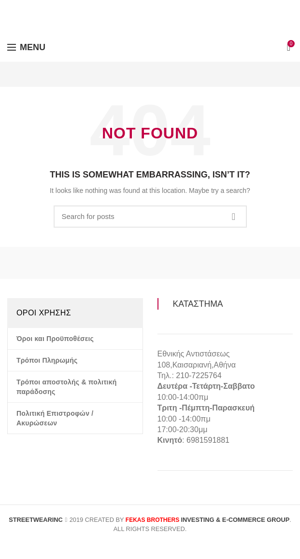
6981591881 (207, 440)
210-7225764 (198, 375)
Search (234, 216)
